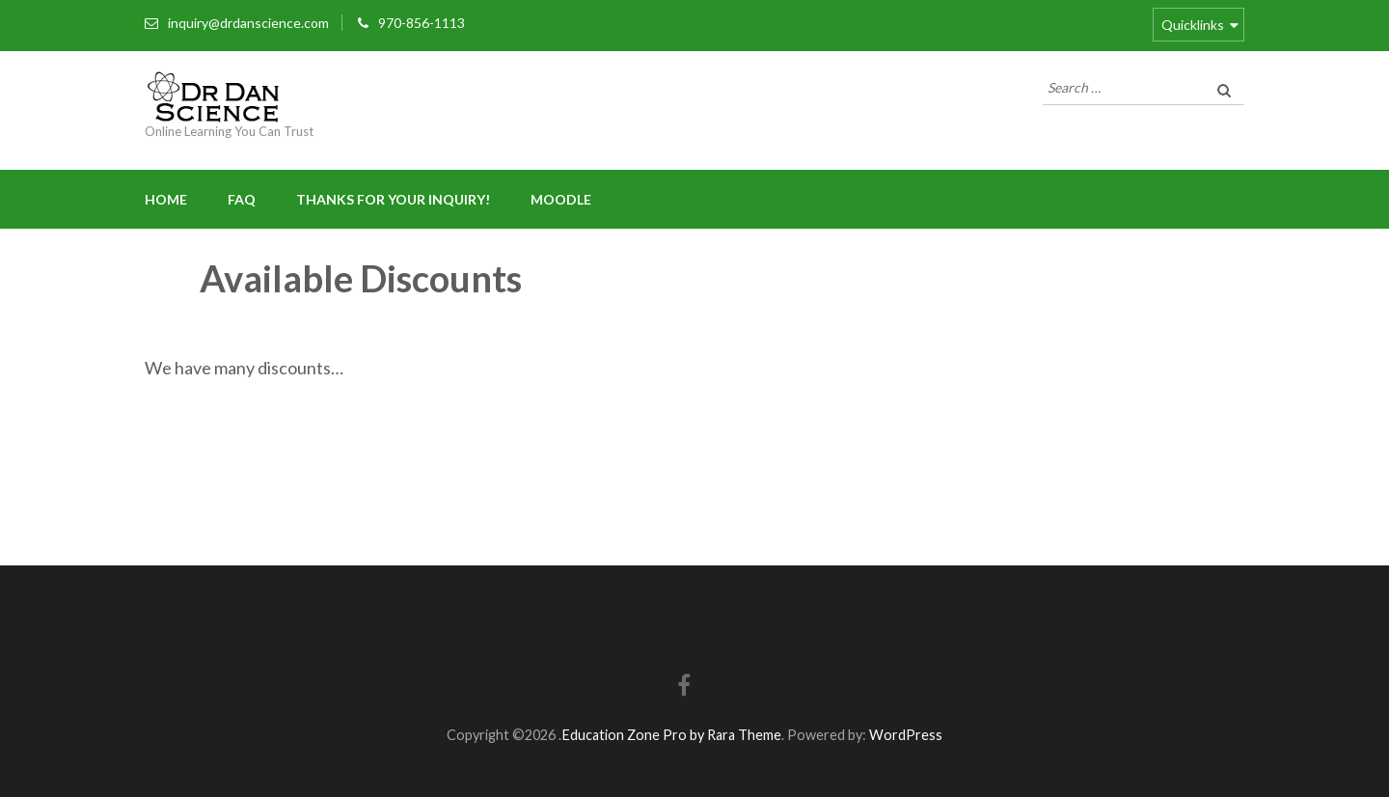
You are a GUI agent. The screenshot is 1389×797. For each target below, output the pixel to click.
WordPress (905, 735)
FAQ (242, 199)
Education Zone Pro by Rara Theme (671, 735)
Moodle (561, 199)
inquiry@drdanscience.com (248, 22)
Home (166, 199)
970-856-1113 (421, 22)
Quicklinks (1192, 24)
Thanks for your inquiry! (393, 199)
